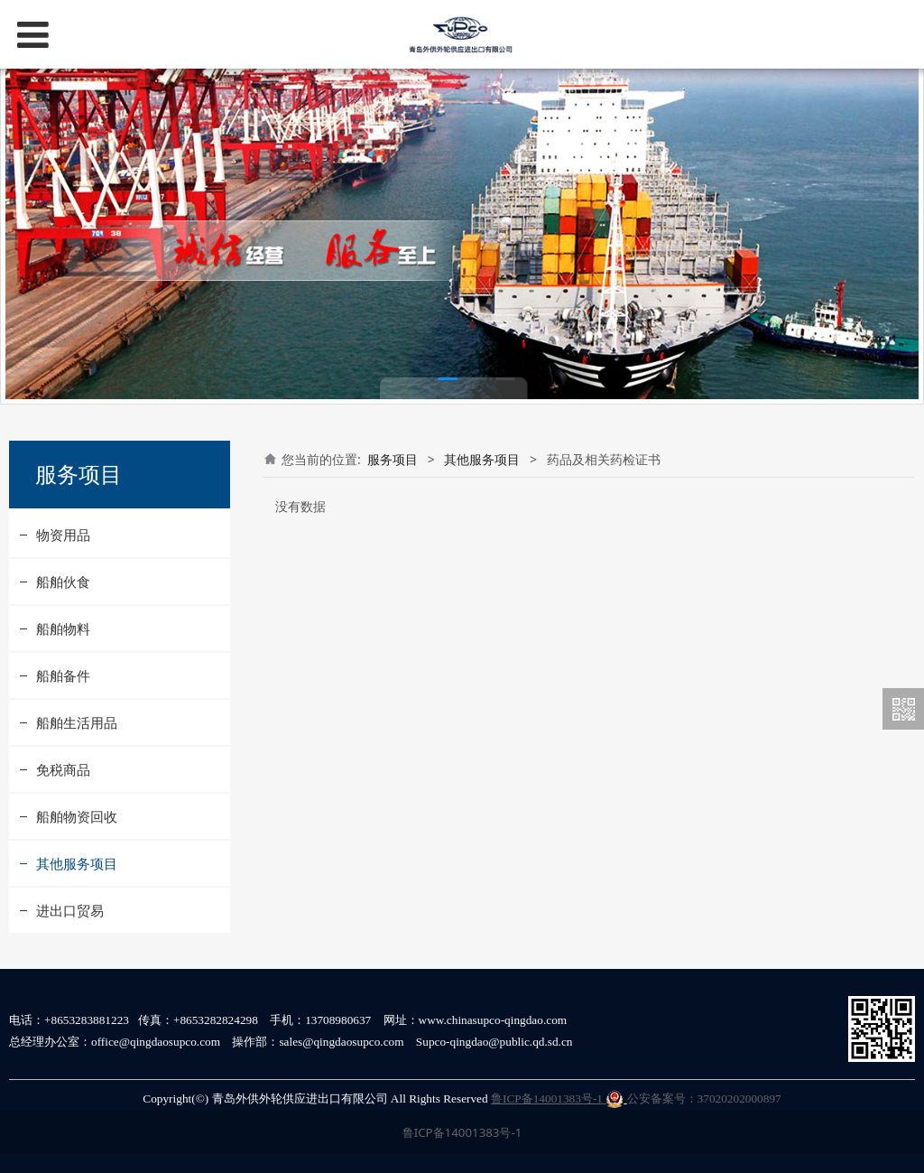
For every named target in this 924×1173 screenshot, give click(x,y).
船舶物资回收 (76, 816)
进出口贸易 (70, 910)
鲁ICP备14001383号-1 (557, 1098)
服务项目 (392, 459)
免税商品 (63, 769)
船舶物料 (63, 628)
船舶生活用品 (76, 722)
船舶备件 (63, 675)
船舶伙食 (63, 582)
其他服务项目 (76, 863)
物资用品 (63, 535)
